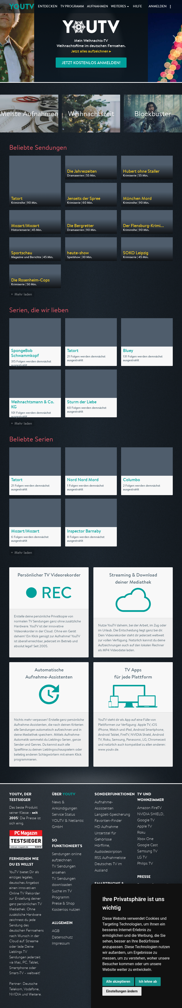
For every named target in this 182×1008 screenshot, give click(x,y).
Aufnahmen (97, 6)
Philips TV (145, 863)
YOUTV (21, 6)
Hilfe (137, 6)
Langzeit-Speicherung (112, 814)
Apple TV (144, 826)
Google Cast (147, 844)
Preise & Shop (63, 903)
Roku (141, 832)
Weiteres (118, 6)
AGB (55, 930)
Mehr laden (23, 294)
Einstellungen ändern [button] (122, 991)
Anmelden (158, 6)
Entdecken (47, 6)
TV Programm (72, 6)
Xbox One (145, 838)
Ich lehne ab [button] (148, 981)
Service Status (63, 814)
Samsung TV (147, 851)
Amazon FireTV (149, 807)
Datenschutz (62, 937)
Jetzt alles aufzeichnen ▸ (91, 51)
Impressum (61, 943)
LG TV (142, 857)
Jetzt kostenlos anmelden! (91, 62)
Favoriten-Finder (108, 820)
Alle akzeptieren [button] (118, 981)
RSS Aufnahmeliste (110, 857)
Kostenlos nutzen (66, 909)
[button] (170, 6)
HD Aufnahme (106, 826)
